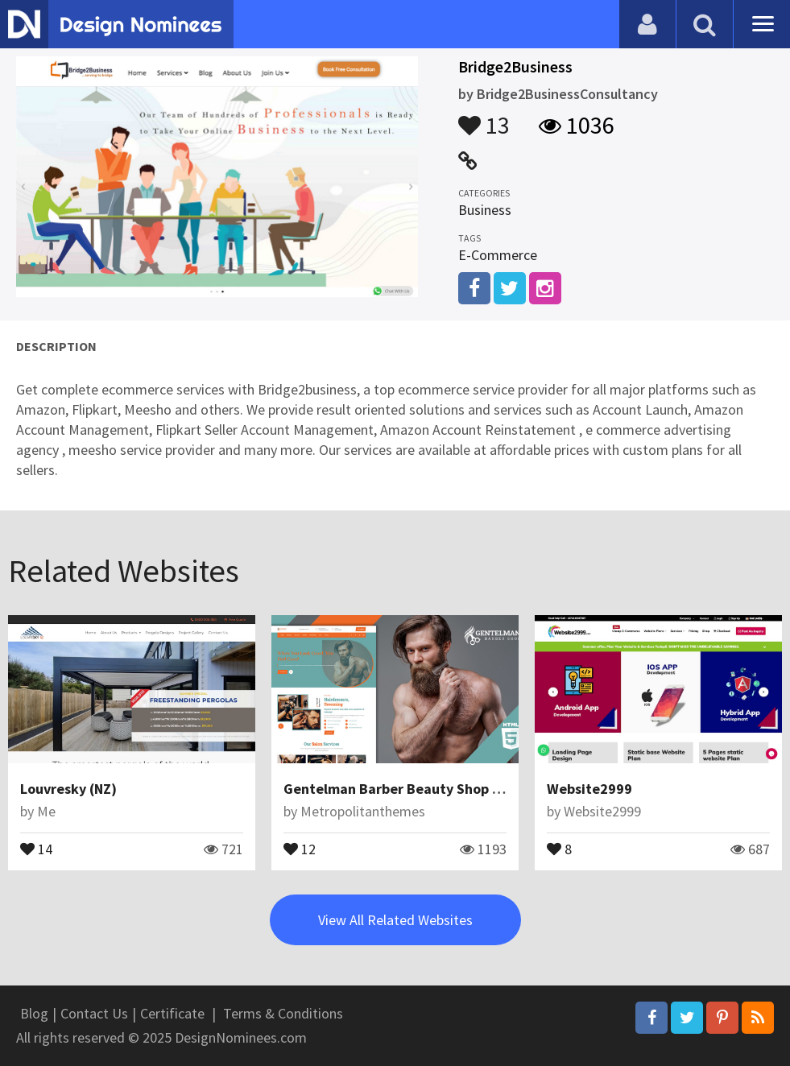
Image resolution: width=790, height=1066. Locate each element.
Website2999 (589, 788)
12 (299, 848)
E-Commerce (497, 255)
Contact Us (94, 1013)
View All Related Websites (395, 920)
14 (36, 848)
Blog (34, 1013)
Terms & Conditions (283, 1013)
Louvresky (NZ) (68, 788)
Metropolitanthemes (362, 811)
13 (484, 117)
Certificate (172, 1013)
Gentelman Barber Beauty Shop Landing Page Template (464, 788)
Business (484, 209)
